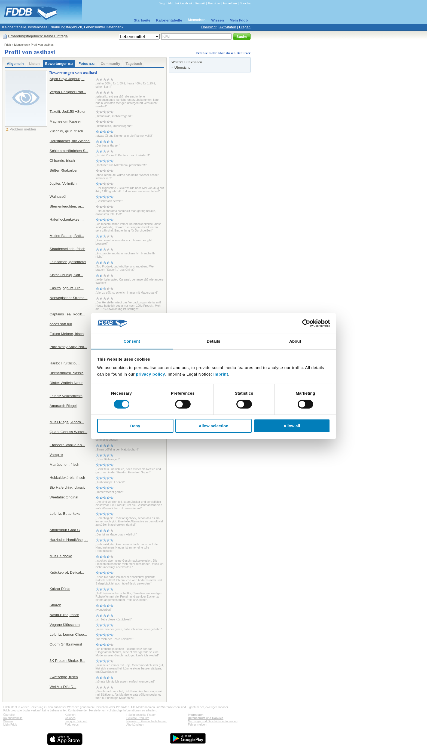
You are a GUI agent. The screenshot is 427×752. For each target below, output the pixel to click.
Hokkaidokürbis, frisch (67, 478)
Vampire (56, 455)
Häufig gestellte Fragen (141, 714)
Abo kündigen (135, 724)
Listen (34, 64)
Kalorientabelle (169, 20)
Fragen (245, 27)
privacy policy (150, 374)
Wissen (217, 20)
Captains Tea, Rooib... (67, 314)
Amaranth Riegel (63, 406)
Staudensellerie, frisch (67, 249)
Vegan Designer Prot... (68, 92)
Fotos (86, 64)
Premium (214, 3)
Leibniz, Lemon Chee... (68, 634)
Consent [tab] (132, 341)
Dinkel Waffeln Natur (66, 383)
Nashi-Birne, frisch (64, 615)
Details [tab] (213, 341)
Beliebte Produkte (137, 718)
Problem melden (23, 129)
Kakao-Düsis (60, 589)
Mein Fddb (239, 20)
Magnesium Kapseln (66, 121)
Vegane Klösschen (65, 625)
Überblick (9, 714)
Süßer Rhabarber (64, 170)
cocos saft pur (61, 324)
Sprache (245, 3)
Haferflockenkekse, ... (67, 219)
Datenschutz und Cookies (205, 718)
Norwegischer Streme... (68, 298)
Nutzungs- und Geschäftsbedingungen (212, 721)
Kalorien (70, 714)
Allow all (291, 426)
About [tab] (295, 341)
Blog (161, 3)
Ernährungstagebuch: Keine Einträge (38, 36)
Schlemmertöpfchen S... (69, 151)
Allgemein (15, 64)
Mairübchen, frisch (64, 464)
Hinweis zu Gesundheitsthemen (146, 721)
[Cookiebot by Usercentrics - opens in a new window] (306, 323)
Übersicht (208, 27)
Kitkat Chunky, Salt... (66, 275)
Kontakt (200, 3)
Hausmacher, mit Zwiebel (70, 141)
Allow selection (213, 426)
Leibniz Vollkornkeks (66, 396)
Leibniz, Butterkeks (65, 514)
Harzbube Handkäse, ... (69, 540)
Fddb (7, 44)
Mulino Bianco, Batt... (67, 236)
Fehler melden (197, 724)
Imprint (220, 374)
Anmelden (230, 3)
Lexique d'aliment (76, 721)
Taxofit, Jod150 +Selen (68, 111)
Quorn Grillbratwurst (66, 644)
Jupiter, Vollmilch (63, 183)
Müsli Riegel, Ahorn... (67, 422)
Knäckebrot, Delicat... (67, 572)
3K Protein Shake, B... (67, 661)
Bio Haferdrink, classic (68, 487)
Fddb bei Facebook (179, 3)
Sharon (55, 605)
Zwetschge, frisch (64, 677)
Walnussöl (58, 196)
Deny (135, 426)
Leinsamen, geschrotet (68, 262)
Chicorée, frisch (62, 161)
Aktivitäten (227, 27)
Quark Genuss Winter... (68, 432)
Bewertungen (59, 64)
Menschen (197, 20)
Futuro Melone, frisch (67, 334)
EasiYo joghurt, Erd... (67, 288)
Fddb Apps (72, 724)
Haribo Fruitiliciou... (65, 363)
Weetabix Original (64, 497)
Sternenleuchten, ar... (67, 206)
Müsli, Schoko (61, 556)
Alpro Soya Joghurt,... (67, 79)
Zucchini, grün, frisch (66, 131)
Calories (70, 718)
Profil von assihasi (42, 44)
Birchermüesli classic (66, 373)
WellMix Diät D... (63, 687)
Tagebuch (134, 64)
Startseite (142, 20)
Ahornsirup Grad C (65, 530)
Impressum (195, 714)
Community (110, 64)
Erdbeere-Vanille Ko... (67, 445)
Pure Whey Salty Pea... (68, 347)
